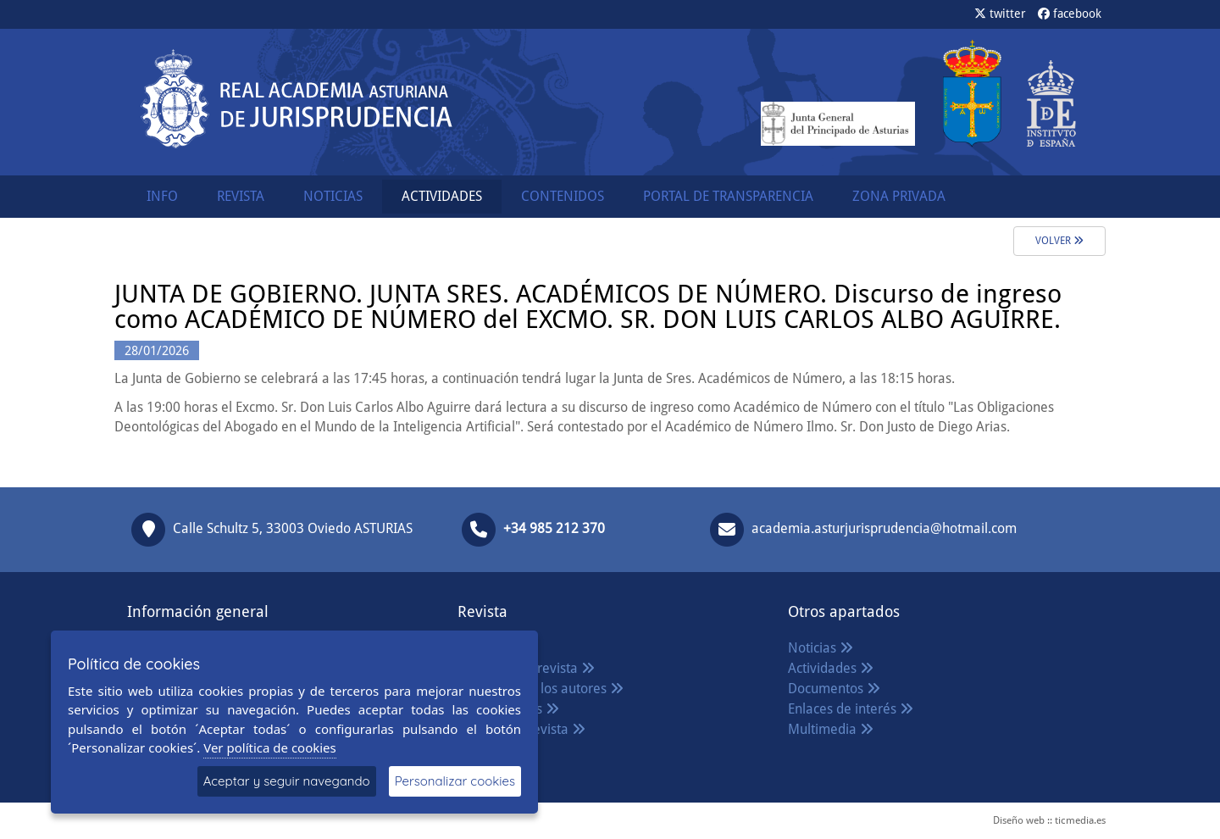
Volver (1059, 241)
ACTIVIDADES (442, 196)
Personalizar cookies (455, 781)
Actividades (830, 668)
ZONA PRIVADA (899, 196)
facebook (1069, 13)
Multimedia (830, 729)
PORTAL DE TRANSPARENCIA (728, 196)
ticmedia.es (1080, 820)
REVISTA (240, 196)
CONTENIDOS (562, 196)
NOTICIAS (333, 196)
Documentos (834, 689)
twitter (1000, 13)
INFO (162, 196)
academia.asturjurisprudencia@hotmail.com (884, 528)
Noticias (820, 648)
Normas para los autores (541, 689)
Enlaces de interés (850, 709)
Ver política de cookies (269, 747)
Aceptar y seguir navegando (286, 781)
